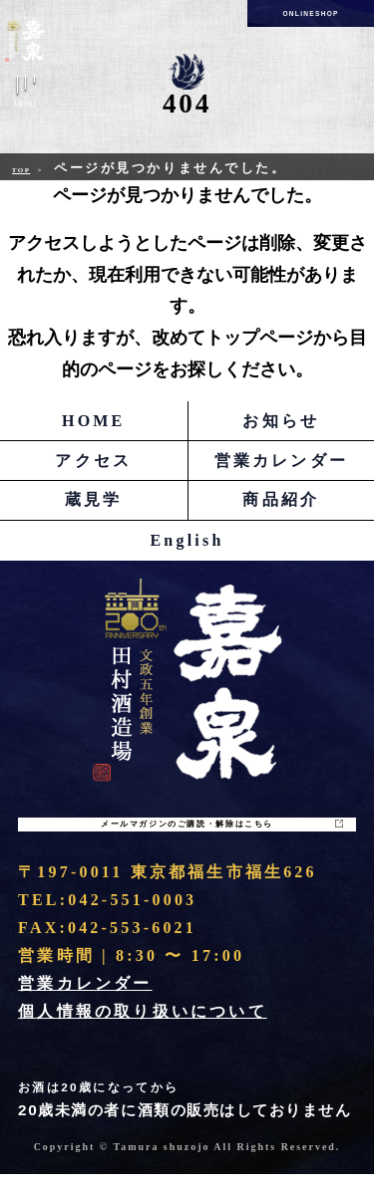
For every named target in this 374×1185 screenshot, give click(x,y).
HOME (93, 420)
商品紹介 (280, 499)
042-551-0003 (132, 911)
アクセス (93, 460)
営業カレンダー (281, 460)
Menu (25, 95)
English (187, 540)
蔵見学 (94, 499)
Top (28, 168)
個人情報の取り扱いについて (142, 1023)
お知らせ (280, 420)
